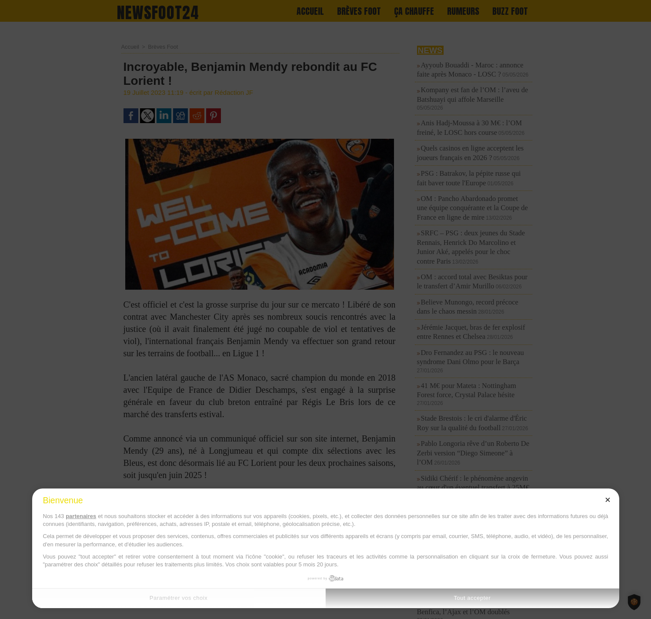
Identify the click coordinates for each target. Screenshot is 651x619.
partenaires (81, 516)
